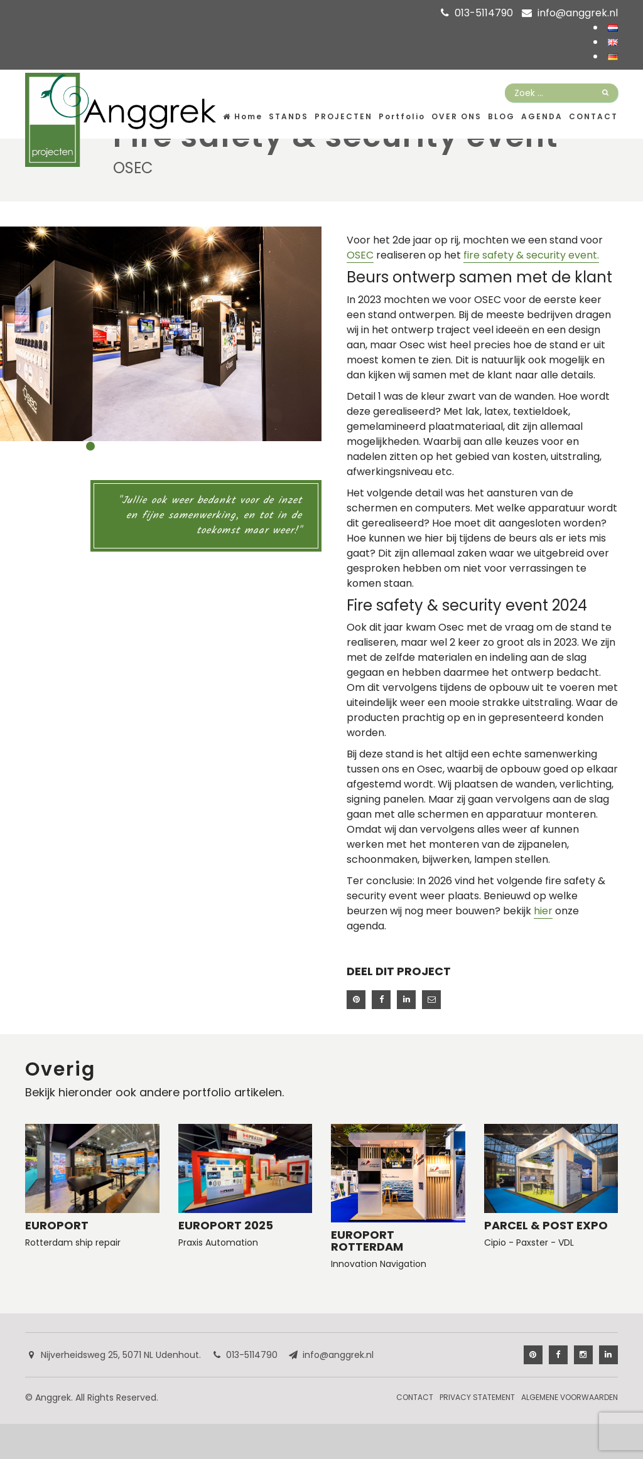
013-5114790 (484, 13)
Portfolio (402, 116)
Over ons (456, 116)
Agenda (542, 116)
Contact (593, 116)
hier (543, 911)
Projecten (343, 116)
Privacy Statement (477, 1397)
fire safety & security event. (531, 255)
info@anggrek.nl (578, 13)
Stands (288, 116)
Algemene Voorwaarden (569, 1397)
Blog (501, 116)
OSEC (360, 255)
